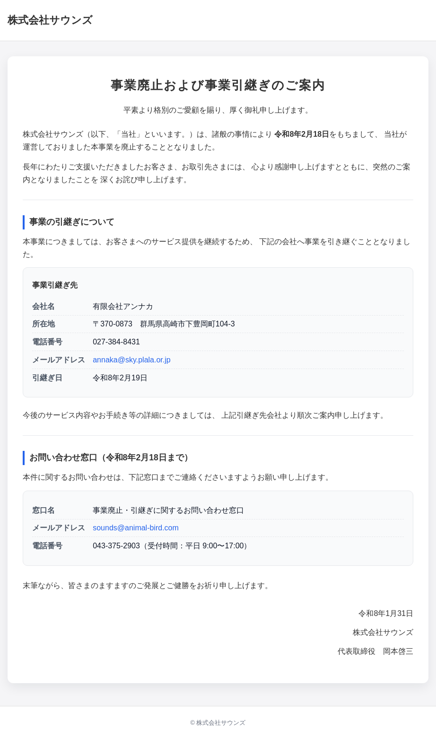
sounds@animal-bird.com (136, 528)
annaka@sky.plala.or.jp (131, 360)
